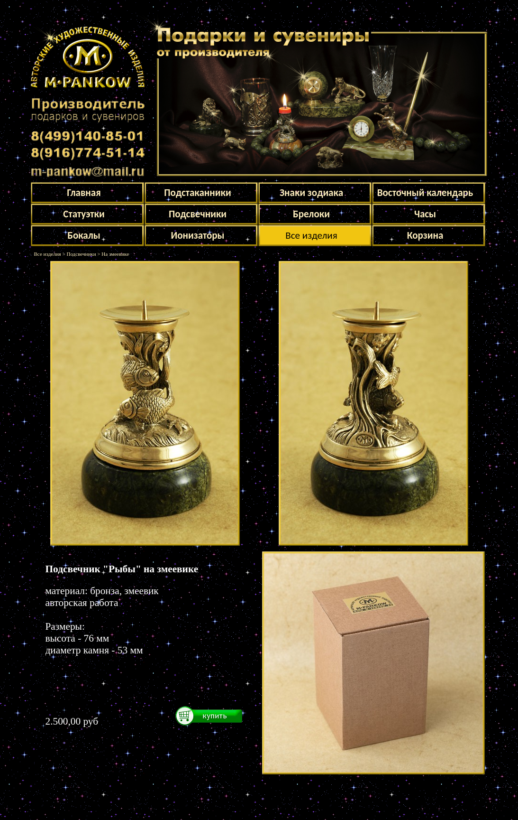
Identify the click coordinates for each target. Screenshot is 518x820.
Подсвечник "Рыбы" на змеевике (122, 569)
